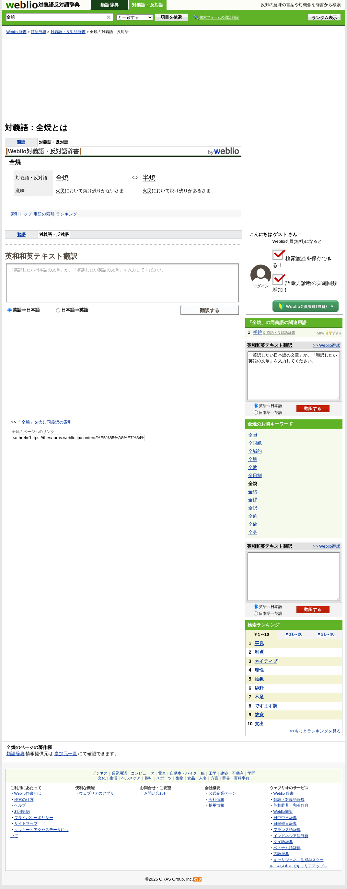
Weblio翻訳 (283, 811)
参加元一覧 (65, 753)
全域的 (255, 451)
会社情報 (216, 799)
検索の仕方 (24, 799)
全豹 (252, 516)
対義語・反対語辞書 (68, 32)
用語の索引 (43, 214)
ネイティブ (266, 661)
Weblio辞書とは (27, 793)
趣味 (148, 778)
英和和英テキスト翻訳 (41, 256)
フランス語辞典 (287, 829)
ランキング (66, 214)
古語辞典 (281, 853)
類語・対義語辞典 (289, 799)
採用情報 (216, 805)
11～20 (294, 634)
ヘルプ (20, 805)
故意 (259, 714)
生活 (113, 778)
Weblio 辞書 (16, 32)
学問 (251, 773)
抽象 (259, 679)
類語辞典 (109, 4)
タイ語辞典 (283, 841)
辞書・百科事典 (235, 778)
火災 (60, 190)
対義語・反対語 (148, 4)
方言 (214, 778)
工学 (212, 773)
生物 (179, 778)
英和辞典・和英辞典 (290, 805)
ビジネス (100, 773)
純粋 (259, 688)
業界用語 (119, 773)
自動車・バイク (183, 773)
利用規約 (22, 811)
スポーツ (164, 778)
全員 (252, 435)
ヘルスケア (131, 778)
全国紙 (255, 443)
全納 (252, 491)
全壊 (252, 459)
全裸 (252, 499)
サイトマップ (26, 823)
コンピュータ (142, 773)
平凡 (259, 643)
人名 (203, 778)
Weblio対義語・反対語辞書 (43, 151)
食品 (191, 778)
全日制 (255, 475)
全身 (252, 532)
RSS (197, 879)
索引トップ (21, 214)
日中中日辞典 (285, 817)
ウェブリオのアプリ (96, 793)
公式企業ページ (222, 793)
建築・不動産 (232, 773)
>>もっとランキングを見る (315, 731)
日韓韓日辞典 (285, 823)
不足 (259, 696)
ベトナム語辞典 (287, 848)
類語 (21, 142)
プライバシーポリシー (33, 817)
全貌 (252, 524)
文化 (102, 778)
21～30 (326, 634)
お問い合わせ (155, 793)
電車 (162, 773)
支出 (259, 723)
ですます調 (266, 705)
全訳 (252, 507)
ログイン (261, 286)
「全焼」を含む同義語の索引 (44, 422)
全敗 (252, 467)
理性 (259, 670)
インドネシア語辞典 (290, 836)
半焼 (149, 177)
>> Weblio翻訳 (326, 345)
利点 (259, 652)
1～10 (261, 634)
